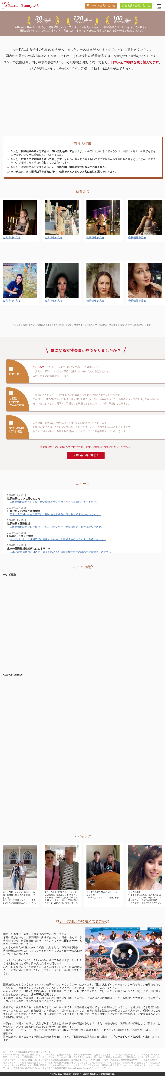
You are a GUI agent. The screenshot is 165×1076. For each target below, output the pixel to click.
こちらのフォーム (42, 367)
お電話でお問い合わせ (137, 5)
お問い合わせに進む (84, 455)
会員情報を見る (11, 253)
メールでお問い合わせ (102, 5)
